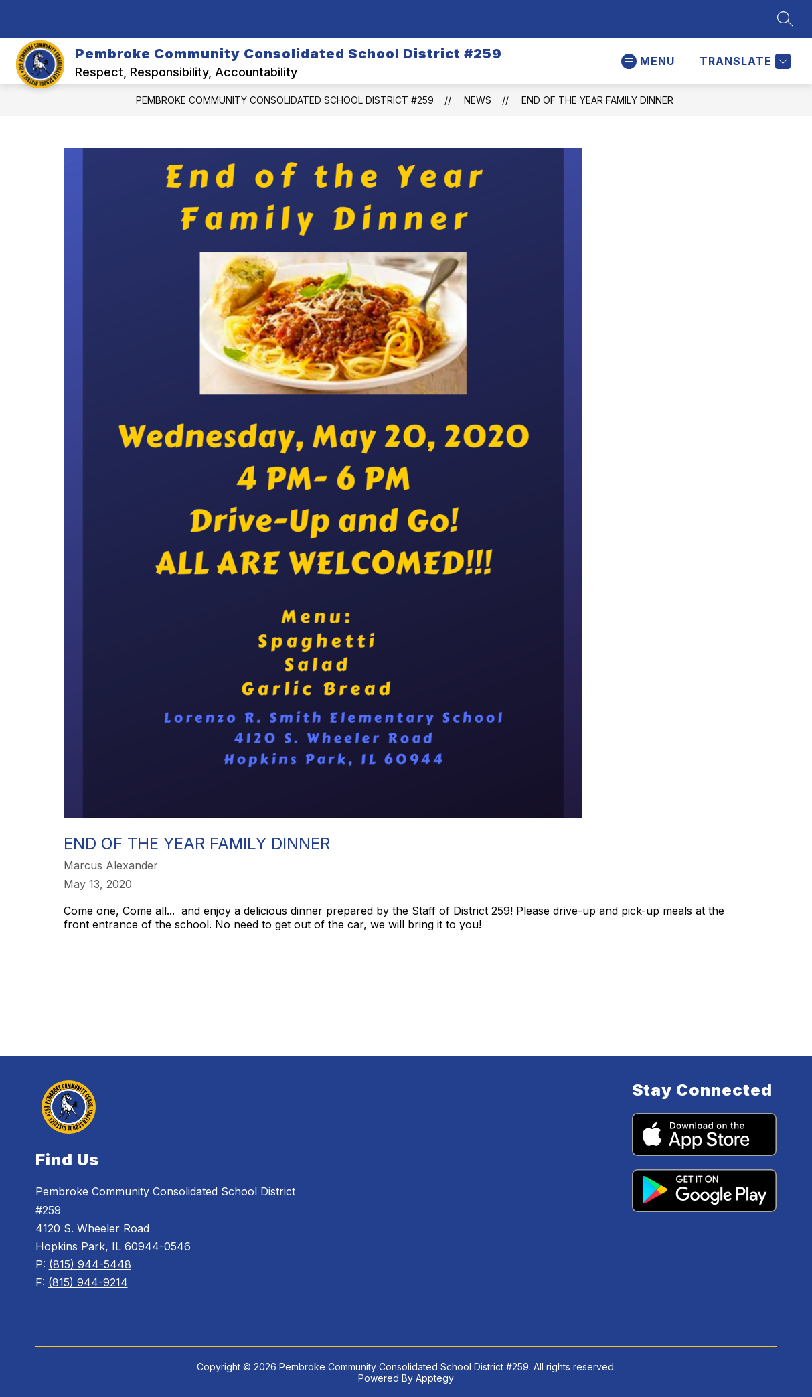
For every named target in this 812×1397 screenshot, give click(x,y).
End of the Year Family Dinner (597, 100)
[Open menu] (648, 61)
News (477, 100)
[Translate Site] (743, 61)
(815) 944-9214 (88, 1282)
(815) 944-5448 (90, 1264)
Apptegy (435, 1378)
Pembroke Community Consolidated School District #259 (285, 100)
